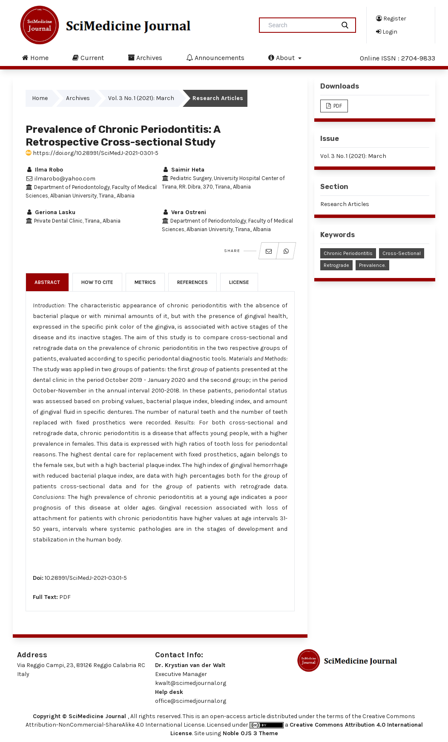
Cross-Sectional (401, 253)
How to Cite (97, 282)
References (192, 282)
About (282, 57)
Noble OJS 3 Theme (249, 733)
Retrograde (336, 265)
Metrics (145, 282)
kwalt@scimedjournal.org (190, 683)
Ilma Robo (44, 169)
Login (386, 31)
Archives (145, 57)
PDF (65, 597)
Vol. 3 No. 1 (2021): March (141, 98)
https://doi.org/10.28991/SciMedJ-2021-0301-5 (92, 153)
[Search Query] (301, 25)
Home (35, 57)
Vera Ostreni (184, 212)
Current (88, 57)
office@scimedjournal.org (190, 701)
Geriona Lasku (50, 212)
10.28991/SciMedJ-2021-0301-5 (86, 578)
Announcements (215, 57)
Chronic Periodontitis (348, 253)
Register (391, 18)
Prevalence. (372, 265)
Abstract (47, 282)
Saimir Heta (183, 169)
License (239, 282)
